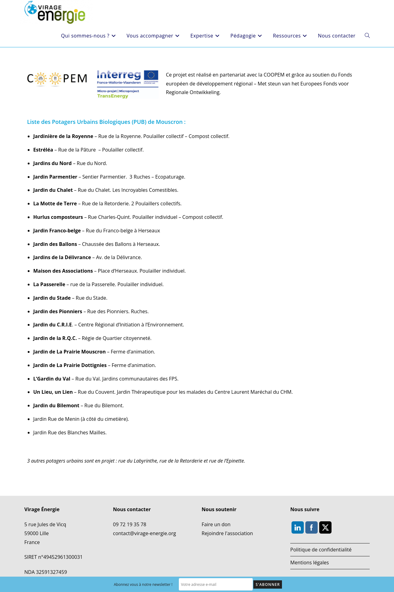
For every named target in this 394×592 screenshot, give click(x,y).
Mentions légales (309, 562)
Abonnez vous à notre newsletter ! (143, 584)
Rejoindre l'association (227, 533)
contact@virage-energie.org (144, 533)
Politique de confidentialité (321, 549)
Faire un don (216, 524)
